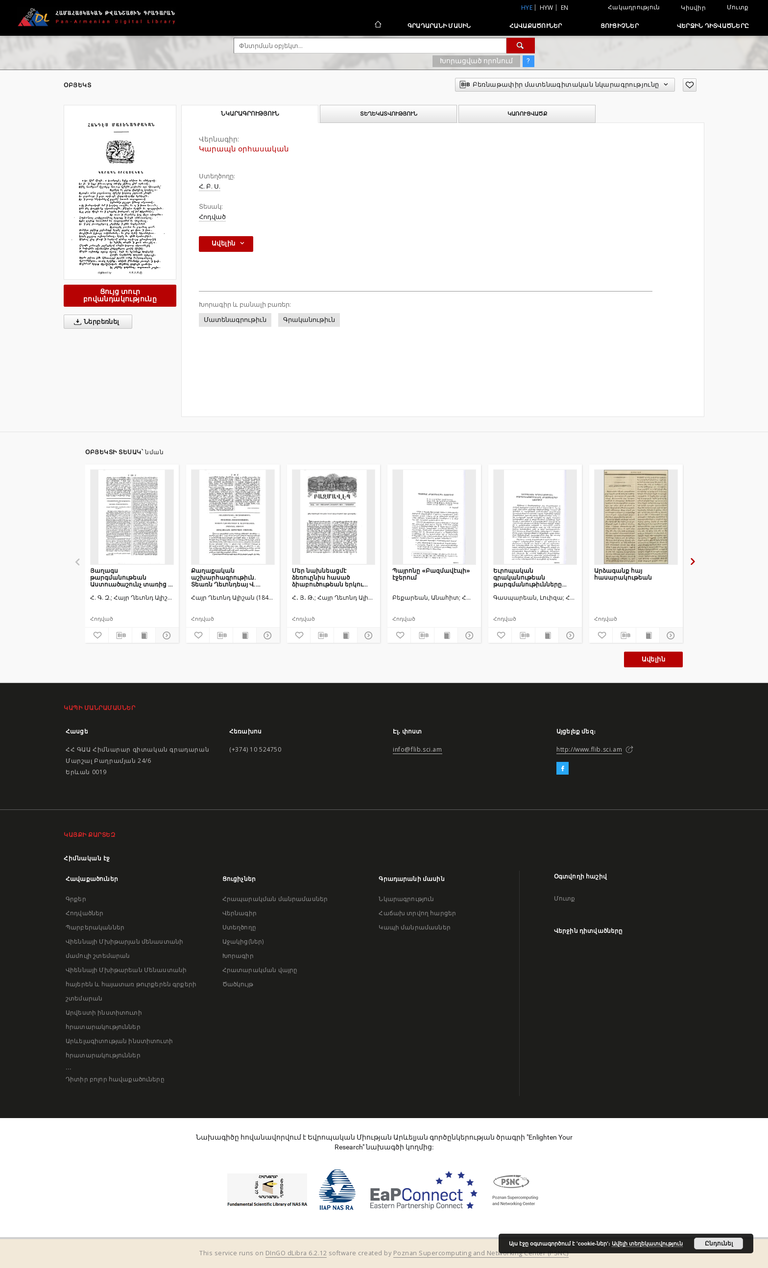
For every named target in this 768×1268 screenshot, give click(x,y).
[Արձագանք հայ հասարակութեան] (636, 517)
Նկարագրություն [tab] (250, 113)
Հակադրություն (634, 7)
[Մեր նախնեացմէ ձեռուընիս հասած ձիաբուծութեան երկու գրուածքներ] (333, 517)
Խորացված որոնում (476, 61)
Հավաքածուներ (535, 26)
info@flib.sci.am (417, 749)
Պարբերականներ (95, 927)
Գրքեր (76, 899)
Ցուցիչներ (619, 26)
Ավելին (653, 659)
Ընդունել (719, 1243)
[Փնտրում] (520, 45)
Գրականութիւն (309, 320)
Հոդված (212, 217)
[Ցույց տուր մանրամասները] (165, 635)
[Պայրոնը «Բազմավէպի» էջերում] (434, 517)
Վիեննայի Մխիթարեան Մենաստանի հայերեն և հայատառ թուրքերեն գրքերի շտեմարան (131, 984)
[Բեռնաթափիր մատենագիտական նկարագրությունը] (120, 635)
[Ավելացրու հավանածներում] (689, 85)
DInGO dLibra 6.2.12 (296, 1253)
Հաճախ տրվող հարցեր (417, 913)
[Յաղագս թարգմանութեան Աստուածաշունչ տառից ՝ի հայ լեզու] (132, 517)
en (565, 7)
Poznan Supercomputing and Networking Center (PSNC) (481, 1253)
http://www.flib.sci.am (589, 749)
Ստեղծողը (239, 927)
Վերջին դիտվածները (713, 26)
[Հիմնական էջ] (377, 25)
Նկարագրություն (406, 899)
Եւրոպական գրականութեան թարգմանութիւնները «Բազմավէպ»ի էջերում (530, 577)
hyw (546, 7)
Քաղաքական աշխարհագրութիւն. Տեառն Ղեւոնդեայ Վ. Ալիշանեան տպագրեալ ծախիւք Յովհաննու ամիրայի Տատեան (228, 577)
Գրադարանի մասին (439, 26)
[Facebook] (562, 768)
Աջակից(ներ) (243, 941)
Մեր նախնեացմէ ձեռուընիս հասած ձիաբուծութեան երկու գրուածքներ (327, 577)
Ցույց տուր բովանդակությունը (120, 295)
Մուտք (737, 7)
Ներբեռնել (95, 322)
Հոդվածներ (84, 913)
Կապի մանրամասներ (414, 927)
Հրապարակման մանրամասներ (275, 899)
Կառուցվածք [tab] (527, 113)
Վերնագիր (239, 913)
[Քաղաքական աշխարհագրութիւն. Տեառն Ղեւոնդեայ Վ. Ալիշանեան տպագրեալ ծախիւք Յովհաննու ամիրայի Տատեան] (233, 517)
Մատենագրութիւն (235, 320)
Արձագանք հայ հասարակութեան (623, 574)
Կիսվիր (693, 8)
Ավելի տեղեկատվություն (647, 1243)
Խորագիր (238, 955)
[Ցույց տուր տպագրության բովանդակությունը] (143, 635)
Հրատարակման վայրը (260, 970)
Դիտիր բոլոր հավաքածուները (115, 1079)
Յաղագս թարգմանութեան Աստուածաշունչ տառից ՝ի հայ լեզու (131, 577)
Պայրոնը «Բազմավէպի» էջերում (431, 574)
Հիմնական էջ (87, 858)
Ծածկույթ (237, 984)
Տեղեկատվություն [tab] (388, 113)
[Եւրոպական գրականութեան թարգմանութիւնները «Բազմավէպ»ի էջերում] (535, 517)
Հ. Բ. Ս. (209, 186)
